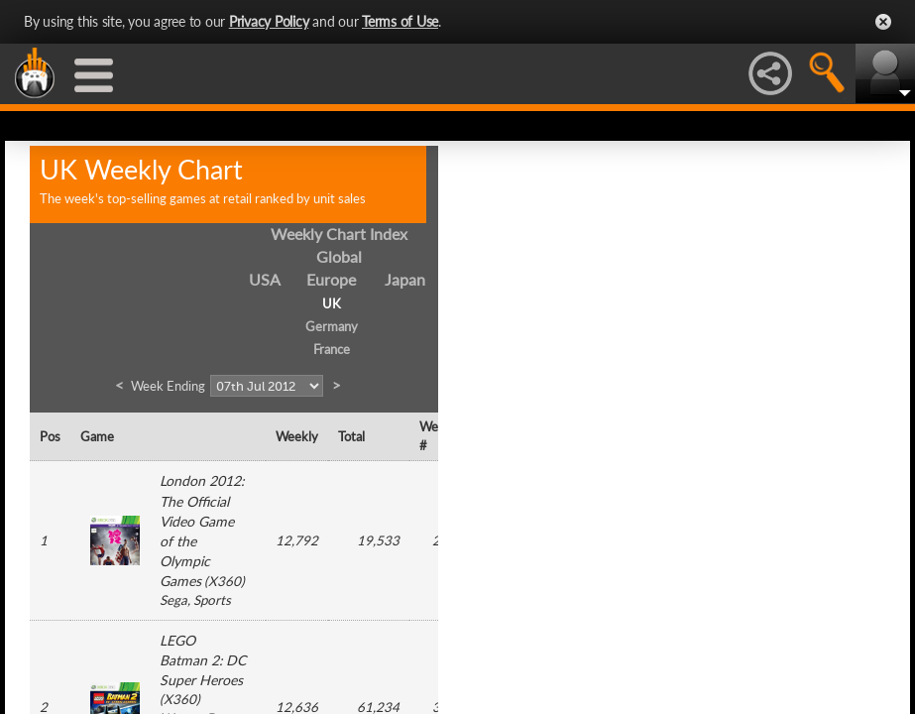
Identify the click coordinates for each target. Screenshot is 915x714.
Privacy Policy (269, 21)
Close (883, 22)
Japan (405, 279)
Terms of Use (400, 21)
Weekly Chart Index (339, 233)
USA (265, 279)
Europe (331, 279)
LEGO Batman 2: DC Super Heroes (203, 660)
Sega (173, 600)
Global (339, 256)
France (331, 349)
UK (331, 303)
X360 (224, 581)
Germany (331, 326)
